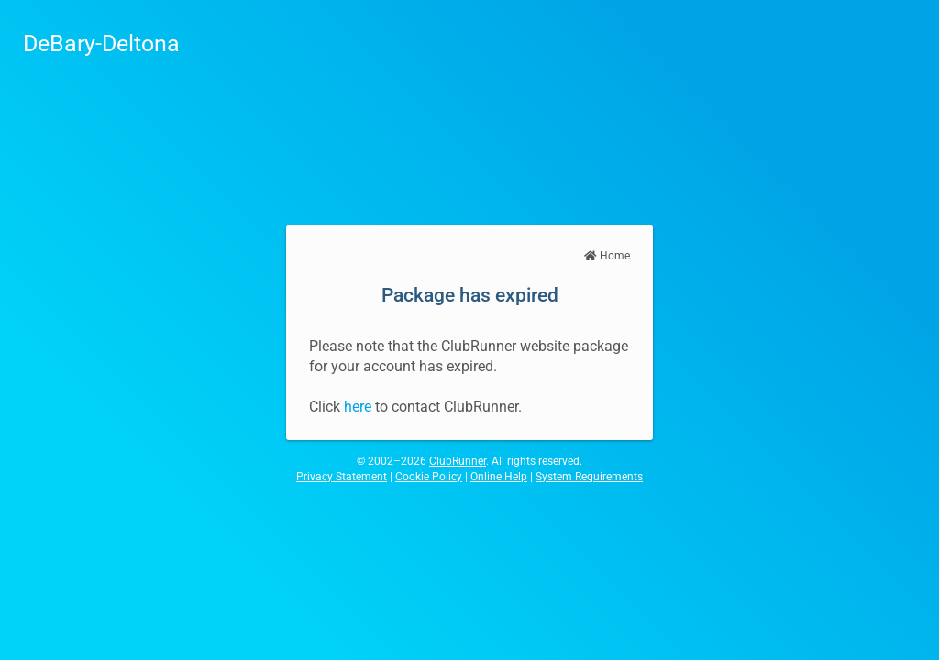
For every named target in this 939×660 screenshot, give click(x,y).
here (357, 406)
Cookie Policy (428, 476)
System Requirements (589, 476)
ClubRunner (457, 461)
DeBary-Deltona (101, 43)
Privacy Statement (341, 476)
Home (607, 255)
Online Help (498, 476)
